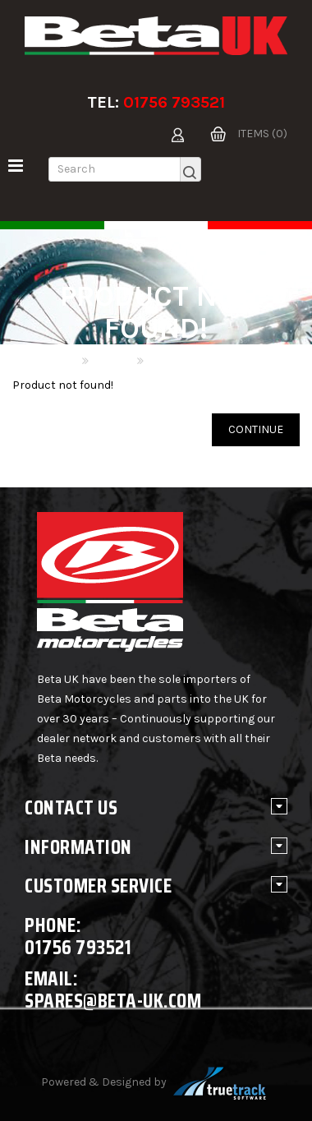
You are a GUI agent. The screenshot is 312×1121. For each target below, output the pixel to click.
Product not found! (198, 361)
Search (112, 361)
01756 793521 (174, 102)
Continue (255, 429)
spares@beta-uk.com (113, 1001)
